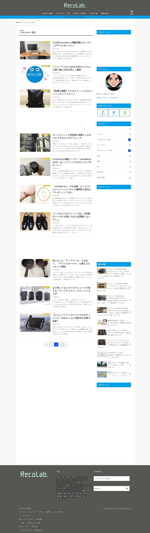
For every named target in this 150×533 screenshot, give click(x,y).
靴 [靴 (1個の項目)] (57, 499)
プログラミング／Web (79, 13)
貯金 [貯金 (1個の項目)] (84, 496)
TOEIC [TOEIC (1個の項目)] (68, 477)
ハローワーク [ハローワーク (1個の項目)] (74, 485)
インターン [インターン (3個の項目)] (77, 480)
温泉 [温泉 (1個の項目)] (77, 493)
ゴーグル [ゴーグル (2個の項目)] (84, 480)
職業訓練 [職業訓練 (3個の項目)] (59, 496)
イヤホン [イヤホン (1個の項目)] (69, 480)
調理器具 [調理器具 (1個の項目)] (78, 496)
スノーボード (101, 145)
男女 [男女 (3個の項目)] (85, 493)
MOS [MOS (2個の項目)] (58, 477)
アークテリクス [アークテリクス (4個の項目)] (61, 480)
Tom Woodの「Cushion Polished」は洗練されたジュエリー (113, 355)
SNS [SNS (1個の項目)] (63, 477)
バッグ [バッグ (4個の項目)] (82, 485)
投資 (98, 161)
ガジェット (31, 512)
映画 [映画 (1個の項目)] (69, 493)
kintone (20, 526)
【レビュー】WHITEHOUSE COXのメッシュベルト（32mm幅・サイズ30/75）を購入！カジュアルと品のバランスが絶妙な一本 (113, 273)
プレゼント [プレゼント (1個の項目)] (70, 488)
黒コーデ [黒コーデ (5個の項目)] (62, 499)
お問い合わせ (105, 13)
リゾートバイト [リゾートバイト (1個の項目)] (61, 491)
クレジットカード (28, 519)
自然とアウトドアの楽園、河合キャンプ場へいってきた (113, 365)
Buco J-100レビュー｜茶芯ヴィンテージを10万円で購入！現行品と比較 (113, 332)
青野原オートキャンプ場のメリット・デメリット (113, 374)
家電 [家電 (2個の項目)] (65, 493)
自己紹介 (100, 172)
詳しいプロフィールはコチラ (108, 98)
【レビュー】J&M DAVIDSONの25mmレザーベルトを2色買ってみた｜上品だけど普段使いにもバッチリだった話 (113, 311)
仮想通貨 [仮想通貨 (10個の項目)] (59, 493)
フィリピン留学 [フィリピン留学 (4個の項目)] (61, 488)
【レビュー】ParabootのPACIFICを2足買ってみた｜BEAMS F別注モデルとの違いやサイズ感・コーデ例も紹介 (112, 299)
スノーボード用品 (57, 512)
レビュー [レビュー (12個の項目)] (76, 491)
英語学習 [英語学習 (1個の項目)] (71, 496)
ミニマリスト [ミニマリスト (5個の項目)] (79, 488)
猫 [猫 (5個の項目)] (81, 493)
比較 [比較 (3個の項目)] (73, 493)
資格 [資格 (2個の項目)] (88, 496)
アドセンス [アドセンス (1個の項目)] (84, 477)
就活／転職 (34, 526)
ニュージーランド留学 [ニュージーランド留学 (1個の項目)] (63, 485)
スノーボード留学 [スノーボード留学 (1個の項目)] (75, 482)
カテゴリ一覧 (93, 13)
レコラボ (115, 508)
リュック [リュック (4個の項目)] (69, 491)
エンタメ (100, 134)
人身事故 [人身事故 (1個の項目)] (83, 491)
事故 (98, 156)
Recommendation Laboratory (76, 17)
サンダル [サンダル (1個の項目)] (59, 482)
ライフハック (60, 13)
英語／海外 (101, 177)
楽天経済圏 (39, 519)
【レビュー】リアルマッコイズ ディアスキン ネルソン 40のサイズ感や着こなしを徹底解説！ (113, 343)
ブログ (27, 526)
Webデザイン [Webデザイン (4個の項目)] (75, 477)
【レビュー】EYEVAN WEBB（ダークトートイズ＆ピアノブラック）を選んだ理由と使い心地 (113, 287)
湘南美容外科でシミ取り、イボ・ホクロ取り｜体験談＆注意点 (113, 322)
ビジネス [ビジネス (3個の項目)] (88, 485)
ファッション (22, 512)
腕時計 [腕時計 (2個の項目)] (65, 496)
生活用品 (48, 512)
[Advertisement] (56, 121)
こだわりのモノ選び (47, 13)
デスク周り (40, 512)
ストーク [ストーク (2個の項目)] (66, 482)
